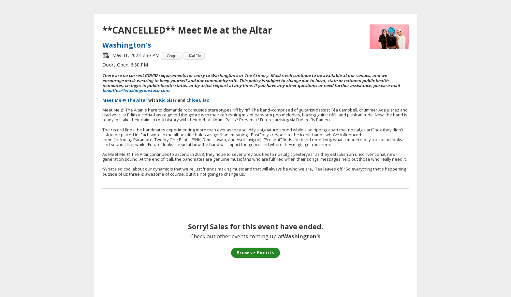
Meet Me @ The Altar (124, 100)
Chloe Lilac (197, 100)
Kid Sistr (168, 100)
